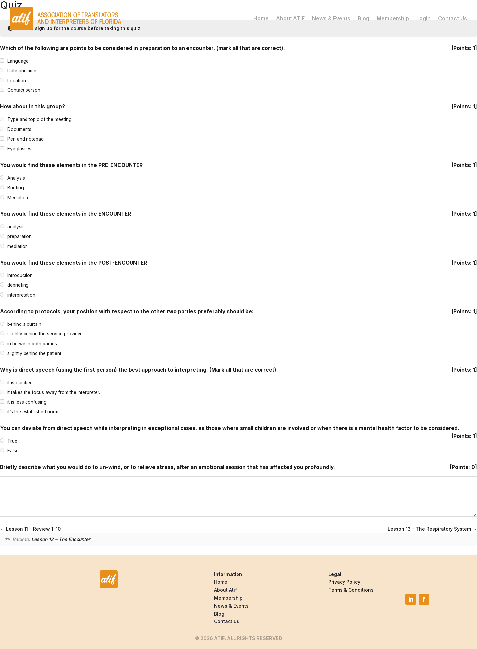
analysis (16, 226)
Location (16, 80)
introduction (20, 275)
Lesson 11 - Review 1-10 (30, 529)
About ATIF (290, 17)
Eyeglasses (19, 148)
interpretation (21, 295)
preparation (19, 236)
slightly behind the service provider (44, 333)
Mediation (17, 197)
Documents (19, 129)
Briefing (15, 187)
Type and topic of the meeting (39, 119)
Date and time (21, 71)
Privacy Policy (344, 582)
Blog (363, 17)
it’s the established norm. (33, 412)
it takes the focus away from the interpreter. (53, 392)
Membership (393, 17)
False (13, 450)
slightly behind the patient (34, 353)
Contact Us (452, 17)
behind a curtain (24, 324)
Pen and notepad (25, 139)
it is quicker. (19, 382)
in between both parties (32, 343)
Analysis (16, 178)
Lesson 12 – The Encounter (60, 539)
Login (423, 17)
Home (261, 17)
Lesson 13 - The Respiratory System (432, 529)
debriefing (18, 285)
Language (18, 61)
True (12, 441)
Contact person (23, 90)
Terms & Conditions (351, 590)
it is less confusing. (27, 402)
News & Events (331, 17)
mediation (17, 246)
